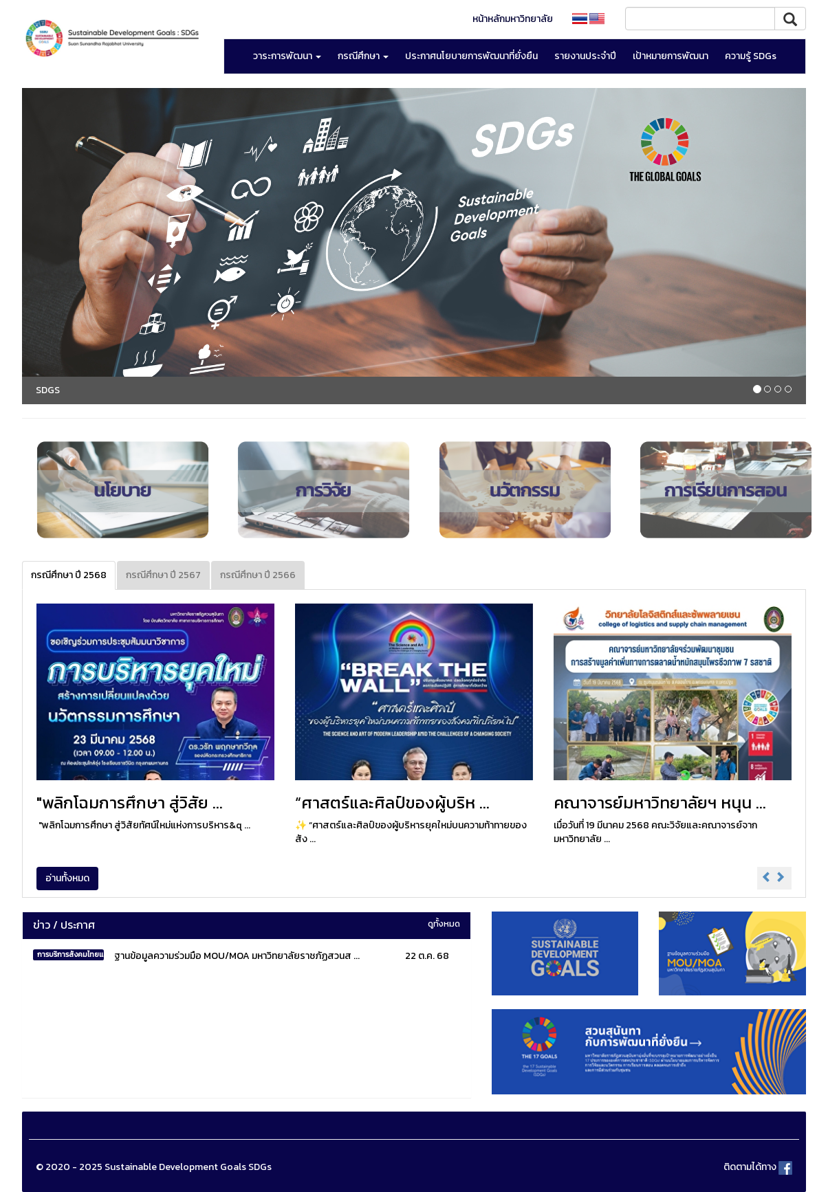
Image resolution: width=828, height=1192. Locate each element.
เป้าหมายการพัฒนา (670, 56)
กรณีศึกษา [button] (363, 56)
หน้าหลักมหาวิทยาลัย (512, 19)
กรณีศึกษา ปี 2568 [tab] (69, 575)
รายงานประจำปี (585, 56)
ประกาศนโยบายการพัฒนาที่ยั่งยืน (471, 56)
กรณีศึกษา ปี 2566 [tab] (258, 575)
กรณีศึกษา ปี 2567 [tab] (163, 575)
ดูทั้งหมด (444, 923)
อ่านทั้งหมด (67, 878)
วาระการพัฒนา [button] (287, 56)
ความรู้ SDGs (750, 56)
